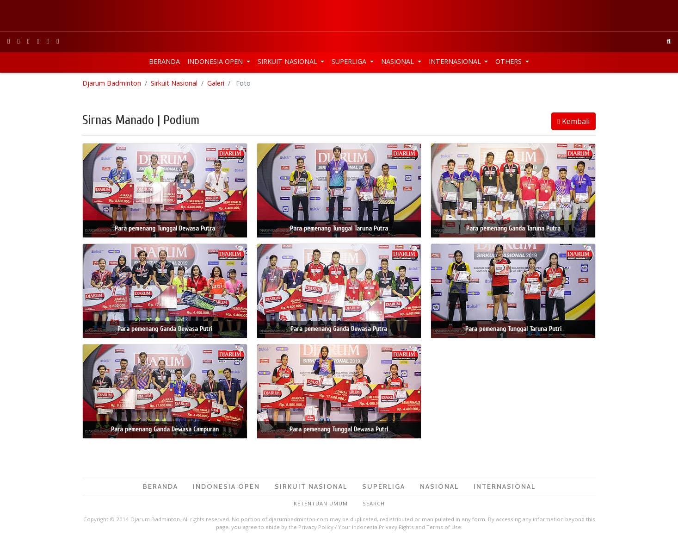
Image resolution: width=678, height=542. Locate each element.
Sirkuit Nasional (288, 61)
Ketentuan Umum (321, 503)
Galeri (215, 83)
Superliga (350, 61)
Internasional (456, 61)
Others (509, 61)
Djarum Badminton (111, 83)
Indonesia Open (216, 61)
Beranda (164, 61)
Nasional (398, 61)
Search (374, 503)
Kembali (573, 121)
